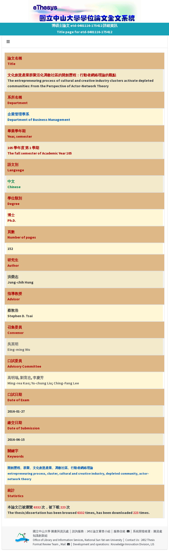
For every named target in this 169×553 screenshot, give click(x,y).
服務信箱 (122, 531)
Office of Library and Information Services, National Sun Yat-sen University (77, 540)
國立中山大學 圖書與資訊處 (51, 531)
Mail (65, 544)
